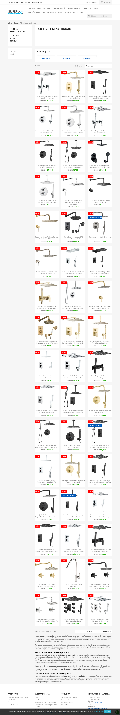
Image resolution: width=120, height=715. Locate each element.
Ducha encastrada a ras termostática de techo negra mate (46, 550)
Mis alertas (64, 705)
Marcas (13, 52)
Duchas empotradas (17, 30)
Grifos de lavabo (44, 8)
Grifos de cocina (91, 8)
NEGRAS (13, 38)
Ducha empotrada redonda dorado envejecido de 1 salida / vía (100, 307)
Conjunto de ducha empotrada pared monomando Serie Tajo (73, 377)
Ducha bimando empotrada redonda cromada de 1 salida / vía (47, 620)
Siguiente (107, 631)
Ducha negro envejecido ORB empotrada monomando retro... (73, 238)
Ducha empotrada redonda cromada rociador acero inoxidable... (73, 202)
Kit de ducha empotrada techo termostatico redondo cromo (47, 201)
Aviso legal (38, 700)
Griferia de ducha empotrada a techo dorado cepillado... (100, 342)
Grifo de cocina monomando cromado (73, 585)
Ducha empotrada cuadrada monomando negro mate (100, 377)
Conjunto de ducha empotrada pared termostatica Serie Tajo (100, 516)
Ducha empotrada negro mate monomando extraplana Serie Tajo (100, 481)
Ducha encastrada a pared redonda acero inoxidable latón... (46, 132)
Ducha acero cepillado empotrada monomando (100, 238)
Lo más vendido (13, 704)
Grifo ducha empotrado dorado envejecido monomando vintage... (47, 342)
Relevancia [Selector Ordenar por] (98, 66)
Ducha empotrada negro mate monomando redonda (46, 166)
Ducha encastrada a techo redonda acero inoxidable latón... (73, 307)
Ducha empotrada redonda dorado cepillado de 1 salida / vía (46, 238)
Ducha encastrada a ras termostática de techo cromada (73, 550)
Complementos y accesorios (70, 12)
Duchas (31, 8)
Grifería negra (34, 12)
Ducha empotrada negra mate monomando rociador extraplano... (46, 446)
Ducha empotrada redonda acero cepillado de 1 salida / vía (46, 273)
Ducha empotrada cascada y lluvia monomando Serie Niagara (73, 273)
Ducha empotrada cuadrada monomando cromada (100, 132)
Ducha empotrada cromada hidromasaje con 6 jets (100, 620)
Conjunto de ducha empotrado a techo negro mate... (73, 446)
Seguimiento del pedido (69, 697)
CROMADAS (14, 36)
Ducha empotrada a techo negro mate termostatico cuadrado (73, 516)
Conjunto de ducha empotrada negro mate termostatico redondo (46, 516)
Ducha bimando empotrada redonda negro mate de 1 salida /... (100, 585)
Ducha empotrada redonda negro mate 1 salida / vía (100, 201)
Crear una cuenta (67, 702)
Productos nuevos (14, 702)
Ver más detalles (98, 711)
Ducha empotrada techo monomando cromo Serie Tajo (46, 377)
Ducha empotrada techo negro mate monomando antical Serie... (73, 411)
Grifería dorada (49, 12)
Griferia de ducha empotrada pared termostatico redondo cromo (73, 132)
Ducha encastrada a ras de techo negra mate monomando (100, 97)
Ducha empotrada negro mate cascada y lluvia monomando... (100, 273)
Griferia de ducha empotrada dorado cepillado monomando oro (73, 342)
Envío (36, 697)
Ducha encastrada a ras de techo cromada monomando (47, 97)
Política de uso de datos (34, 2)
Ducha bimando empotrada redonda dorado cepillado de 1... (46, 585)
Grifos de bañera (74, 8)
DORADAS (13, 41)
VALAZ (12, 54)
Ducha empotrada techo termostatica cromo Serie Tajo (47, 481)
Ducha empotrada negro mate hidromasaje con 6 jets (73, 620)
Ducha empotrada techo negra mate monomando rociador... (73, 166)
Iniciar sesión (65, 700)
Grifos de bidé (59, 8)
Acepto (107, 712)
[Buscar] (99, 16)
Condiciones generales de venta (45, 702)
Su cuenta (65, 694)
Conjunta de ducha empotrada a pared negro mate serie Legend (100, 166)
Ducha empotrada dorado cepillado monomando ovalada (73, 97)
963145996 (20, 2)
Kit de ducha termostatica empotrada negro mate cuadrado (100, 446)
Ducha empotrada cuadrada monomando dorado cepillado (46, 307)
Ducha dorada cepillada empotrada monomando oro (100, 411)
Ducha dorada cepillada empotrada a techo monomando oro (73, 481)
